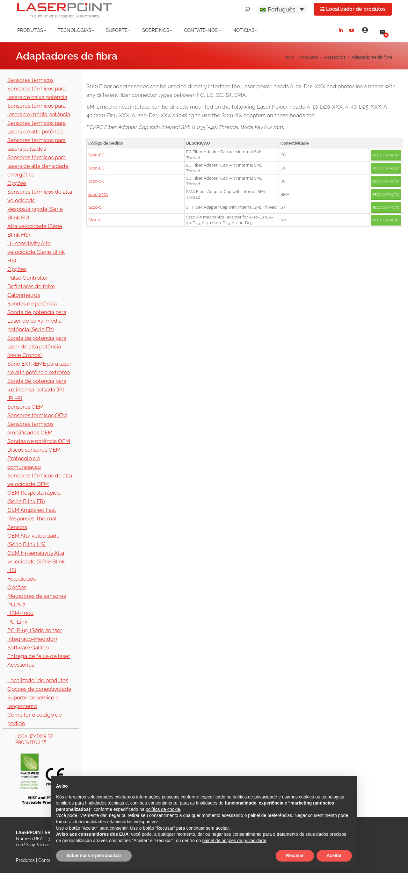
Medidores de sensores (36, 596)
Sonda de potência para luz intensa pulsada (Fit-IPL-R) (37, 389)
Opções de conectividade (39, 689)
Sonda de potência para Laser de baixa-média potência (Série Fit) (36, 321)
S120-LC (96, 168)
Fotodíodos (21, 579)
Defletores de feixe (31, 286)
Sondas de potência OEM (38, 441)
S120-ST (96, 207)
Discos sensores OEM (34, 450)
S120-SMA (98, 194)
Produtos (25, 860)
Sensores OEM (25, 407)
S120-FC (96, 155)
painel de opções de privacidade (234, 840)
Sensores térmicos (30, 80)
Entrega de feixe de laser (38, 656)
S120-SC (96, 181)
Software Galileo (28, 647)
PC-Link (17, 622)
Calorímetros (23, 295)
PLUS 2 (16, 604)
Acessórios (20, 665)
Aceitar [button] (334, 855)
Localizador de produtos (37, 680)
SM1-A (94, 220)
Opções (16, 183)
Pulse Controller (27, 278)
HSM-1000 (20, 613)
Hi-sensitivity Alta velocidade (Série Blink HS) (36, 252)
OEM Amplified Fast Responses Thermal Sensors (32, 518)
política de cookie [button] (163, 809)
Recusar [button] (294, 855)
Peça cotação (386, 155)
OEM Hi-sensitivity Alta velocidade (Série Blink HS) (36, 561)
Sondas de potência (32, 303)
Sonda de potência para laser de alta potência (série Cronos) (36, 346)
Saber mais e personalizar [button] (93, 855)
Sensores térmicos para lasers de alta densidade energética (38, 166)
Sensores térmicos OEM (37, 415)
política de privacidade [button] (255, 796)
